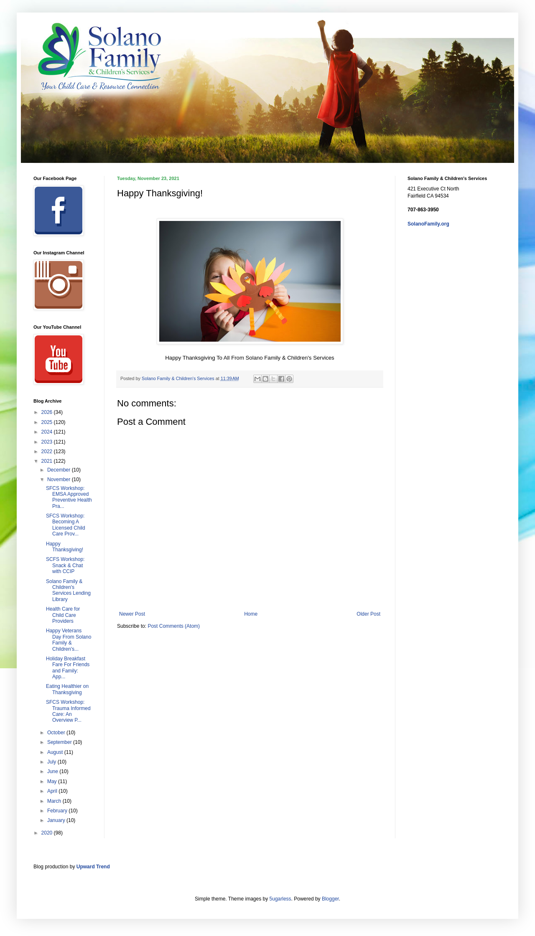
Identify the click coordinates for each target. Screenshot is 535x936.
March (55, 801)
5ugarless (280, 899)
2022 (47, 451)
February (58, 811)
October (56, 733)
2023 (47, 442)
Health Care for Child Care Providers (63, 615)
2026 (47, 412)
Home (250, 614)
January (56, 820)
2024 (47, 432)
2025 (47, 422)
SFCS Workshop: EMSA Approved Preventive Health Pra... (69, 497)
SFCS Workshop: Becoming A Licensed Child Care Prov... (65, 525)
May (52, 781)
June (53, 771)
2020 (47, 833)
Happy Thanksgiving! (64, 547)
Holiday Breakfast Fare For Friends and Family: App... (67, 668)
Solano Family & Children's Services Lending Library (68, 590)
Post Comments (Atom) (174, 626)
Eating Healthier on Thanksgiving (67, 689)
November (59, 479)
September (60, 742)
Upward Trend (93, 867)
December (59, 470)
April (53, 791)
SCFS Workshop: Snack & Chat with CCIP (65, 565)
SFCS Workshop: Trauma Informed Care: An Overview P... (68, 711)
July (52, 762)
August (55, 752)
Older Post (368, 614)
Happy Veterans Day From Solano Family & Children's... (68, 640)
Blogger (330, 899)
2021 (47, 461)
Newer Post (132, 614)
